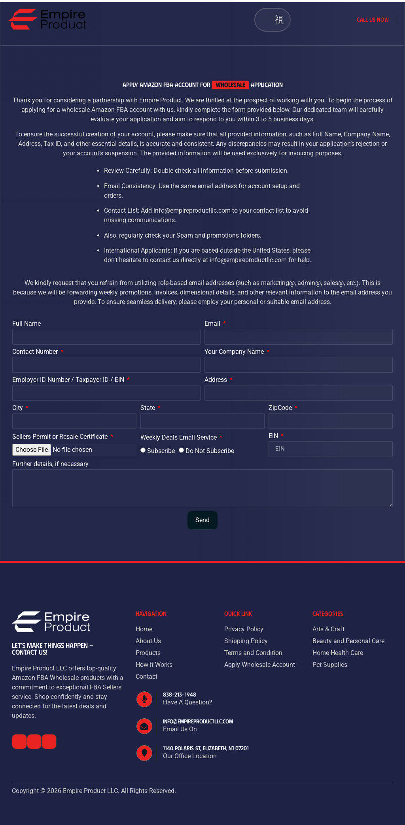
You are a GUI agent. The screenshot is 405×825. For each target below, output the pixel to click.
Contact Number (35, 352)
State (148, 408)
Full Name (26, 324)
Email (213, 324)
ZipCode (281, 408)
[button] (279, 19)
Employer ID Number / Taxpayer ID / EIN (69, 380)
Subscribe (161, 450)
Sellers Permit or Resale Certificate (60, 437)
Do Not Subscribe (209, 450)
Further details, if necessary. (51, 464)
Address (216, 380)
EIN (274, 436)
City (18, 408)
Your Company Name (234, 352)
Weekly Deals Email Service (179, 437)
